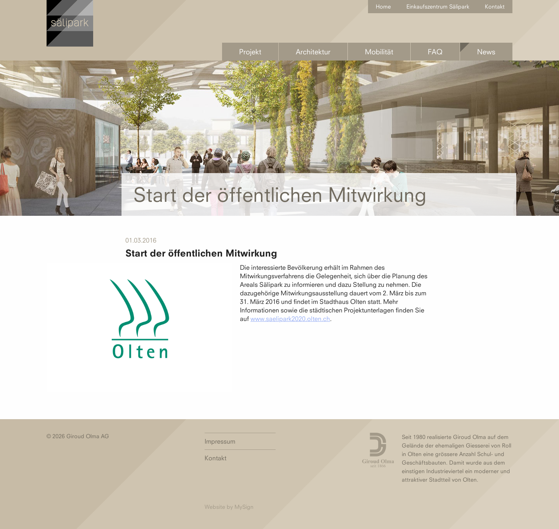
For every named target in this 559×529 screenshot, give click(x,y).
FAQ (435, 51)
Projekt (250, 51)
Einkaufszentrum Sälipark (437, 6)
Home (383, 6)
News (486, 51)
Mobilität (379, 51)
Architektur (313, 51)
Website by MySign (229, 506)
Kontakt (495, 6)
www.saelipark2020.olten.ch (290, 319)
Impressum (220, 441)
